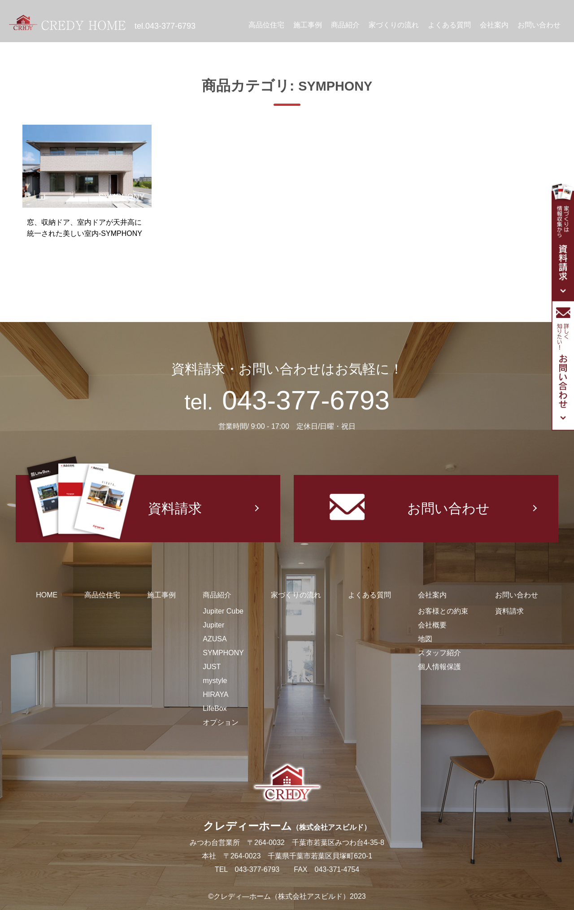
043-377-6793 (170, 26)
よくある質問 (449, 25)
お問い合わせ (539, 25)
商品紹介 (345, 25)
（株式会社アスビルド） (331, 827)
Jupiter (213, 625)
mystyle (215, 680)
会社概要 (432, 625)
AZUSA (214, 639)
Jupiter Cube (223, 611)
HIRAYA (215, 694)
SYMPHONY (223, 653)
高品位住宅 (266, 25)
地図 (425, 639)
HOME (46, 595)
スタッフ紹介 (439, 653)
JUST (212, 667)
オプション (221, 722)
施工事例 (307, 25)
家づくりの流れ (394, 25)
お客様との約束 (443, 611)
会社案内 (494, 25)
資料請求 (112, 508)
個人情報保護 (439, 667)
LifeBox (214, 708)
